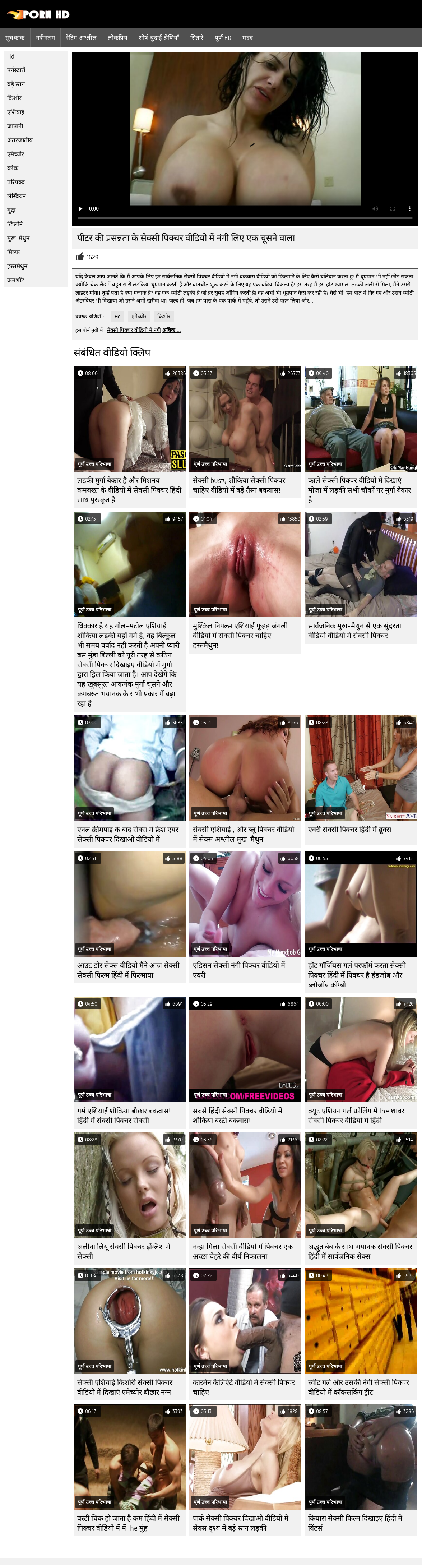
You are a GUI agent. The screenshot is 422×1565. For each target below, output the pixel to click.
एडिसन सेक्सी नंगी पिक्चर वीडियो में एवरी (239, 970)
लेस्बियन (16, 196)
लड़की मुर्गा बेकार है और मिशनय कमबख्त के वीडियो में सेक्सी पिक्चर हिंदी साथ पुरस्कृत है (129, 490)
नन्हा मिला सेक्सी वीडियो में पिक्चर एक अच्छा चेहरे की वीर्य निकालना (243, 1252)
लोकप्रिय (117, 38)
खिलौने (15, 224)
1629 (92, 257)
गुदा (11, 210)
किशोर (14, 98)
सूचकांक (15, 38)
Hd (10, 56)
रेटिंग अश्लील (81, 38)
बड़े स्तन (16, 84)
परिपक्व (16, 182)
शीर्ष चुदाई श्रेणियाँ (159, 38)
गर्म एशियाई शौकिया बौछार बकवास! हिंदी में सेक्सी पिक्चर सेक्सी (124, 1116)
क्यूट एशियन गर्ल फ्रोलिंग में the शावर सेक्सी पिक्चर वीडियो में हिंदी (356, 1116)
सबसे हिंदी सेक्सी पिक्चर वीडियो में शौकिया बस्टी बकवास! (237, 1116)
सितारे (197, 38)
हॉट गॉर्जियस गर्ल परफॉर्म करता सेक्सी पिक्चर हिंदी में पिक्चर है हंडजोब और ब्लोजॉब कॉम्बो (357, 975)
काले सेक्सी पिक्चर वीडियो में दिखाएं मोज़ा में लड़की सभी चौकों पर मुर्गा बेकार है (359, 490)
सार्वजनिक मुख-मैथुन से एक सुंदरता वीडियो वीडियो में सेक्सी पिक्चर (354, 631)
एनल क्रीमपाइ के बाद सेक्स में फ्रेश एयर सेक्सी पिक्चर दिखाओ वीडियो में (127, 835)
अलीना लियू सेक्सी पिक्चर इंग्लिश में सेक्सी (123, 1252)
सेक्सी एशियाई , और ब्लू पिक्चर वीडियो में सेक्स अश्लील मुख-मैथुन (243, 835)
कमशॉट (15, 280)
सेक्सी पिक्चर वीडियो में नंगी (134, 330)
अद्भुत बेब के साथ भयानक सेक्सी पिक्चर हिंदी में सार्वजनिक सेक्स (360, 1252)
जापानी (15, 126)
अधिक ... (171, 330)
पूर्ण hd (223, 38)
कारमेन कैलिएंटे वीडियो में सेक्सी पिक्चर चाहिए (244, 1388)
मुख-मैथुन (18, 238)
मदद (247, 38)
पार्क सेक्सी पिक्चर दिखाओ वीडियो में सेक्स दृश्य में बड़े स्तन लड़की (240, 1523)
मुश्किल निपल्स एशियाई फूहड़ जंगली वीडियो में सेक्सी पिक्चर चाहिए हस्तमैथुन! (240, 636)
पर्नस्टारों (16, 70)
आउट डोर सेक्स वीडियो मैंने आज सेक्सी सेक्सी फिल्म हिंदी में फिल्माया (128, 970)
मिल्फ (13, 252)
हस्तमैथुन (17, 266)
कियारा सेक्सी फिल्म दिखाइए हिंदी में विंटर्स (355, 1523)
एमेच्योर (15, 154)
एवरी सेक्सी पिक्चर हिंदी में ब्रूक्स (349, 830)
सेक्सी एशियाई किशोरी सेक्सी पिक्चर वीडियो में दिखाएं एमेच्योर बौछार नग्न (124, 1388)
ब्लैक (12, 168)
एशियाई (15, 112)
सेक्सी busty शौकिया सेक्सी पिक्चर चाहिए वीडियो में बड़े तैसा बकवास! (239, 485)
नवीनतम (45, 38)
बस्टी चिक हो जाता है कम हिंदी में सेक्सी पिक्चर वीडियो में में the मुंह (128, 1523)
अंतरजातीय (20, 140)
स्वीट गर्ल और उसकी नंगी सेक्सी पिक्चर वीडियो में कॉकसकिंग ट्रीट (358, 1388)
